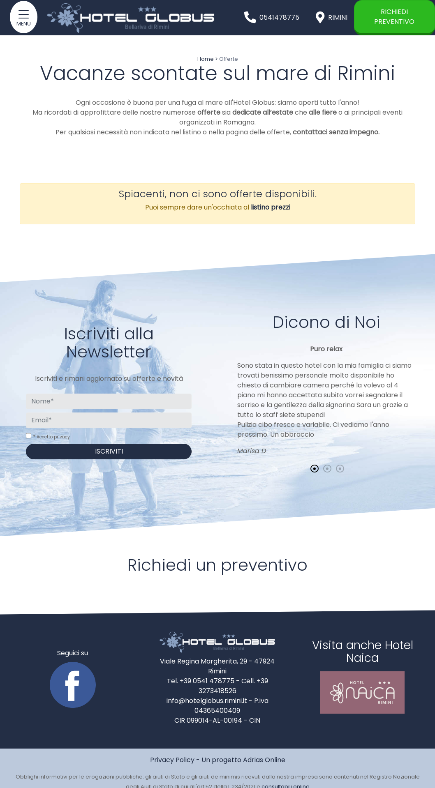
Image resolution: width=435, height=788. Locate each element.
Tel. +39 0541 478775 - (204, 681)
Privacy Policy (172, 760)
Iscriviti (109, 451)
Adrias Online (264, 760)
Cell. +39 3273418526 (233, 686)
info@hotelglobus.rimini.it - (210, 700)
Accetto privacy (53, 437)
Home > (207, 58)
